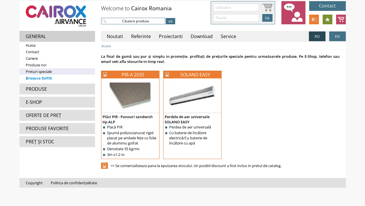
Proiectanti (171, 36)
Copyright (34, 182)
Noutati (115, 36)
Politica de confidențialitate (74, 182)
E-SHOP (34, 102)
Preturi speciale (39, 71)
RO (317, 36)
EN (337, 36)
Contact (32, 51)
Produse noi (36, 65)
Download (202, 36)
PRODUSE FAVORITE (47, 128)
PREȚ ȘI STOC (40, 141)
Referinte (141, 36)
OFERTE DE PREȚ (43, 115)
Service (228, 36)
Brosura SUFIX (39, 78)
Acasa (30, 45)
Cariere (32, 58)
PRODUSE (36, 89)
